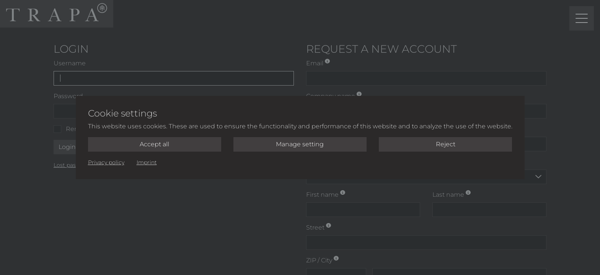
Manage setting (300, 144)
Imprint (147, 162)
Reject (445, 144)
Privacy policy (106, 162)
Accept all (154, 144)
